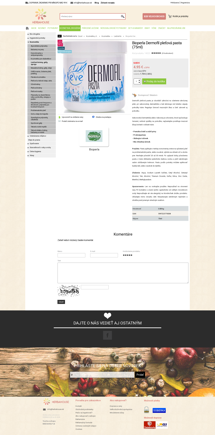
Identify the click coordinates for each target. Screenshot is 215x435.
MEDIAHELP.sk (49, 424)
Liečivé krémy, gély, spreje (39, 63)
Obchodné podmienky (84, 409)
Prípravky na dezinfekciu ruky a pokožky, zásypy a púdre (40, 97)
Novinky (42, 28)
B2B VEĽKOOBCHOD (154, 16)
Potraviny (53, 28)
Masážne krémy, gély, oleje (41, 68)
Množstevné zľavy (117, 413)
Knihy (147, 28)
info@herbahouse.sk (55, 409)
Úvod (80, 36)
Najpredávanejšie (176, 28)
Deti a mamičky (135, 28)
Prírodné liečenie (90, 28)
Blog (97, 3)
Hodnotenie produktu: (131, 251)
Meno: (60, 251)
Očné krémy (35, 84)
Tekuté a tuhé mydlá (38, 127)
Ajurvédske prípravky (39, 46)
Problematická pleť (38, 110)
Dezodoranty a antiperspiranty (37, 54)
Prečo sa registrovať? (84, 413)
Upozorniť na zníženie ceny (72, 117)
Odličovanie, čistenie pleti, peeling (41, 72)
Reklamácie (80, 419)
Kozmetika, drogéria (70, 28)
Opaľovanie (34, 143)
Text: (59, 261)
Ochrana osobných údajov (86, 426)
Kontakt (79, 406)
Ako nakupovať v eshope (85, 416)
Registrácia (185, 3)
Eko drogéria (35, 34)
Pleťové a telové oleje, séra (41, 81)
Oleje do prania (34, 140)
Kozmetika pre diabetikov (41, 59)
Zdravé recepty (107, 3)
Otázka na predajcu (103, 117)
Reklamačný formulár (84, 423)
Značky (162, 28)
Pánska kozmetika (38, 77)
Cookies (79, 429)
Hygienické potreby (37, 38)
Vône (154, 28)
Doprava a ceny (116, 406)
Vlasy (32, 155)
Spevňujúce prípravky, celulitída (39, 118)
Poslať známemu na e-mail (72, 121)
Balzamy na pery (37, 49)
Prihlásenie (175, 3)
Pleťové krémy (36, 88)
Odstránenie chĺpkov (38, 136)
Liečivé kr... (118, 36)
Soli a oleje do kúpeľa (39, 114)
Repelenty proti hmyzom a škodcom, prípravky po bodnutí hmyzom (41, 105)
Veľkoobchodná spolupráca (121, 409)
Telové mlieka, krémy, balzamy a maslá (39, 131)
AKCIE (33, 28)
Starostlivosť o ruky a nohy (40, 147)
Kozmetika (34, 42)
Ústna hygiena (35, 151)
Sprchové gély (36, 123)
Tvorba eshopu (49, 421)
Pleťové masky (36, 91)
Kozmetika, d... (92, 36)
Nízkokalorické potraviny (114, 28)
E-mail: (92, 251)
